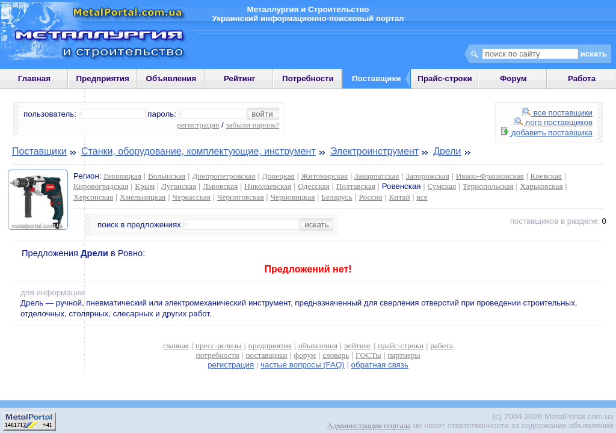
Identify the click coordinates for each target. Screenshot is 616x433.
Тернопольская (488, 186)
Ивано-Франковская (490, 175)
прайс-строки (401, 345)
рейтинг (357, 345)
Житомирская (324, 175)
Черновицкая (292, 196)
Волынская (166, 175)
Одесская (314, 186)
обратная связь (379, 364)
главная (176, 345)
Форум (513, 78)
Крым (145, 186)
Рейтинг (240, 78)
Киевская (546, 175)
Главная (34, 78)
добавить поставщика (547, 132)
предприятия (270, 345)
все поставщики (557, 112)
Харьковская (541, 186)
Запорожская (427, 175)
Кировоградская (100, 186)
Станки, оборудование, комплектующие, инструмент (198, 151)
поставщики (266, 355)
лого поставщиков (553, 122)
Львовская (220, 186)
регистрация (198, 124)
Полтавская (355, 186)
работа (441, 345)
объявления (317, 345)
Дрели (447, 151)
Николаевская (267, 186)
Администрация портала (369, 425)
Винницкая (122, 175)
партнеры (403, 355)
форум (305, 355)
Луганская (178, 186)
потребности (217, 355)
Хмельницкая (142, 196)
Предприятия (102, 78)
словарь (335, 355)
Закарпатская (376, 175)
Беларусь (336, 196)
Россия (370, 196)
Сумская (441, 186)
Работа (582, 78)
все (421, 196)
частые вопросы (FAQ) (302, 364)
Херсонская (93, 196)
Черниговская (240, 196)
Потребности (308, 78)
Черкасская (191, 196)
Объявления (171, 78)
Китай (399, 196)
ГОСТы (368, 355)
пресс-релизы (219, 345)
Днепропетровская (223, 175)
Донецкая (278, 175)
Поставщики (39, 151)
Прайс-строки (444, 78)
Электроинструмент (374, 151)
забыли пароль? (252, 124)
